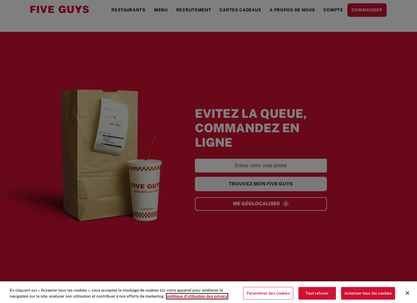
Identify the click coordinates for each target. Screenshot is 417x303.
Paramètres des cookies (268, 296)
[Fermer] (407, 296)
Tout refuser (317, 296)
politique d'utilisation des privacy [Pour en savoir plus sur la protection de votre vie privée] (197, 299)
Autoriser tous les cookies (368, 296)
